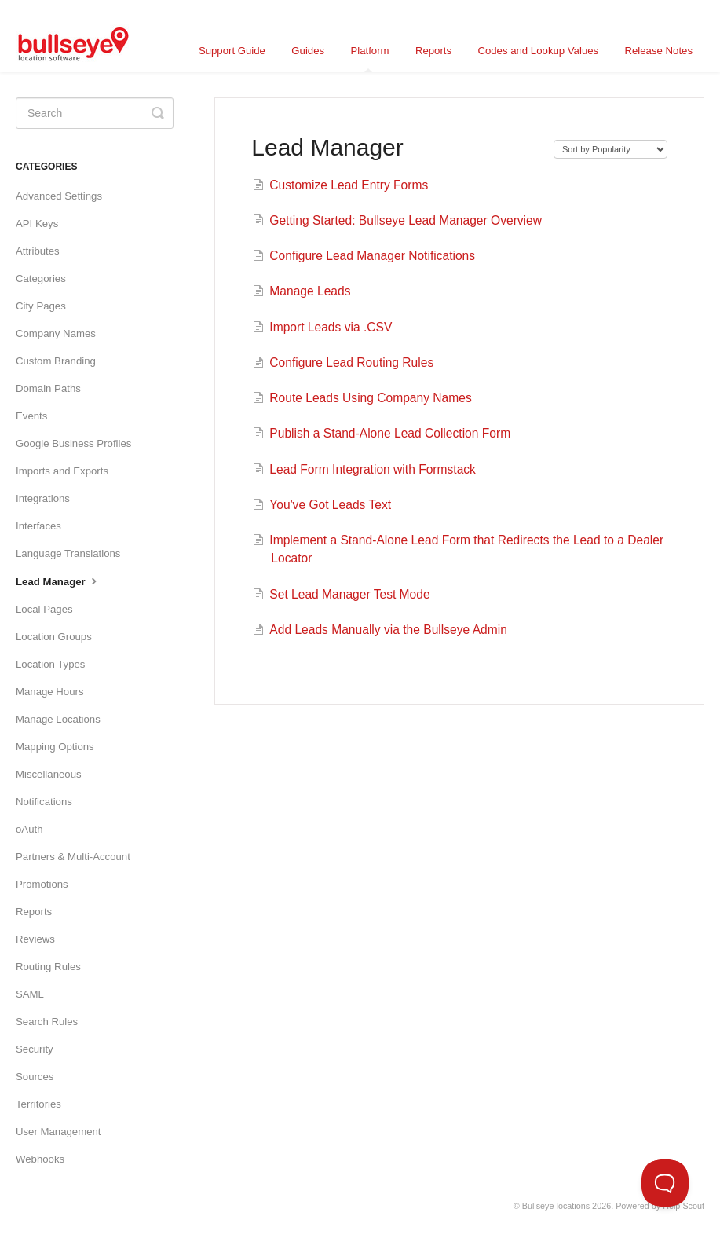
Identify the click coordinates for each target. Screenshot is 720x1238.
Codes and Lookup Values (537, 51)
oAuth (29, 829)
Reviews (35, 939)
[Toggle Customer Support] (665, 1183)
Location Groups (54, 637)
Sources (34, 1076)
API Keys (37, 223)
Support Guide (232, 51)
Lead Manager (58, 580)
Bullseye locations (556, 1206)
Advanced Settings (59, 196)
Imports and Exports (62, 471)
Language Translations (68, 553)
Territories (38, 1104)
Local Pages (44, 609)
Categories (41, 278)
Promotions (42, 884)
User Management (58, 1131)
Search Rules (47, 1021)
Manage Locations (58, 719)
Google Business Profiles (73, 443)
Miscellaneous (49, 774)
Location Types (50, 664)
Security (34, 1049)
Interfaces (38, 526)
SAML (30, 994)
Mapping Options (55, 747)
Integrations (43, 498)
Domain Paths (48, 388)
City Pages (41, 306)
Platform (369, 58)
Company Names (56, 333)
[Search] (95, 113)
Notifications (44, 802)
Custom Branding (56, 361)
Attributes (38, 251)
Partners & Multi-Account (73, 857)
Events (31, 416)
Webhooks (40, 1159)
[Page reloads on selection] (610, 149)
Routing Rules (48, 966)
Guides (307, 51)
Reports (433, 51)
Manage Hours (50, 692)
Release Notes (659, 51)
